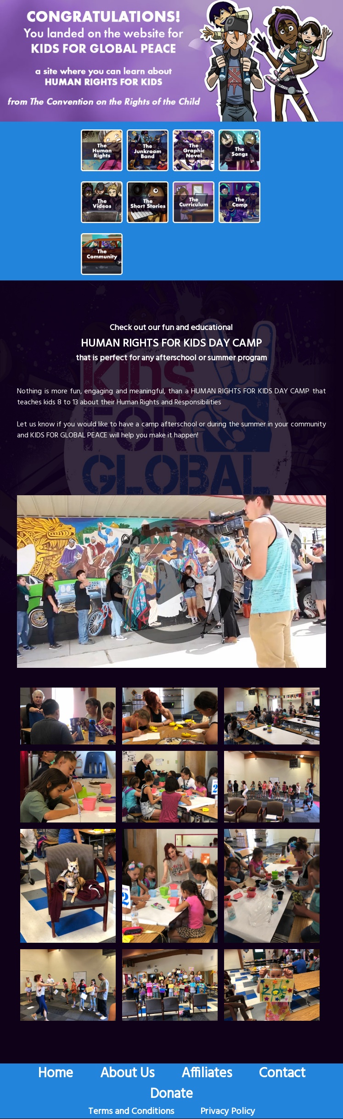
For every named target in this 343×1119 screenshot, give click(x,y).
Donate (171, 1094)
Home (55, 1074)
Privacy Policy (227, 1111)
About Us (127, 1074)
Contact (282, 1074)
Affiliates (206, 1074)
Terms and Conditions (131, 1111)
